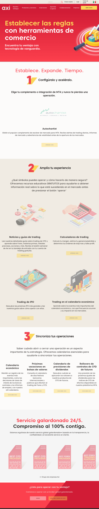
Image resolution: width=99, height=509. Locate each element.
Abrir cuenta (89, 7)
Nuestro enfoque (16, 7)
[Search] (55, 2)
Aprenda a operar (53, 7)
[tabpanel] (49, 37)
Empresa (76, 8)
